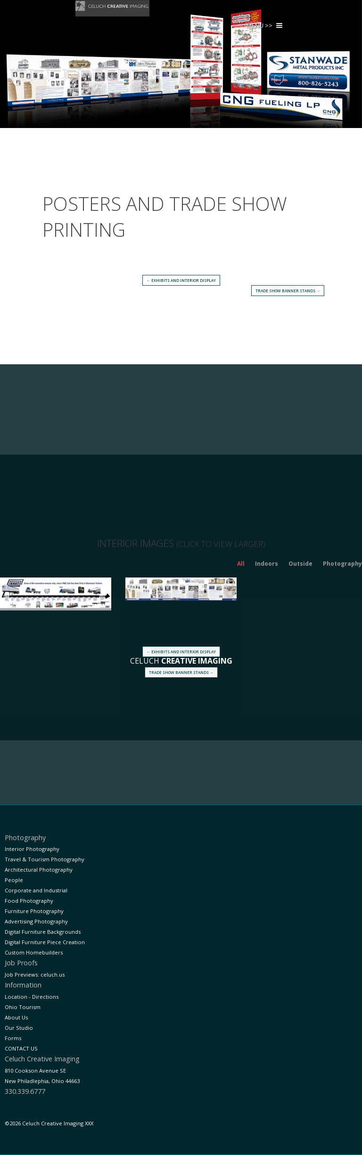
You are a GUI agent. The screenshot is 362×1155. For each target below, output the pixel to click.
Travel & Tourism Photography (44, 859)
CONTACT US (21, 1048)
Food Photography (29, 900)
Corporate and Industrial (36, 890)
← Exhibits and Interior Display (181, 280)
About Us (16, 1017)
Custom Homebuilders (34, 952)
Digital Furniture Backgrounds (43, 931)
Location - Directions (31, 996)
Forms (13, 1038)
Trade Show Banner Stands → (287, 290)
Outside (300, 564)
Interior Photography (32, 848)
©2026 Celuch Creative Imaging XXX (49, 1123)
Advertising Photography (36, 921)
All (241, 564)
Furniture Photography (34, 910)
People (14, 879)
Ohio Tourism (23, 1007)
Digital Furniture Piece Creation (45, 942)
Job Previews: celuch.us (35, 974)
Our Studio (19, 1027)
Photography (342, 564)
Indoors (266, 564)
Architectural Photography (39, 869)
